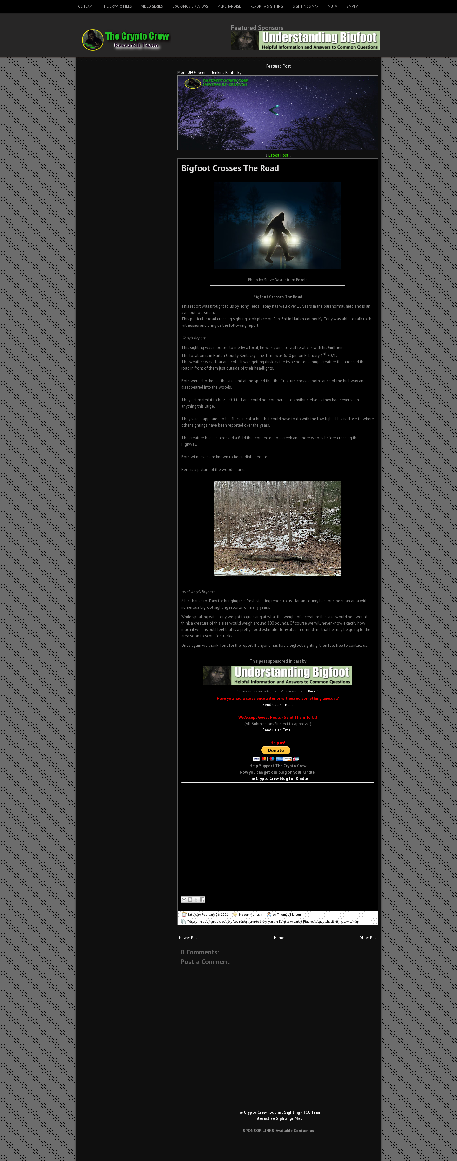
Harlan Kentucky (280, 921)
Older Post (368, 937)
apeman (209, 921)
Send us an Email (277, 704)
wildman (352, 921)
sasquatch (321, 921)
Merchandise (229, 6)
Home (279, 937)
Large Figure (303, 921)
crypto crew (258, 921)
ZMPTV (352, 6)
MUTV (332, 6)
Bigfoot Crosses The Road (230, 168)
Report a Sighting (266, 6)
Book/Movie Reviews (190, 6)
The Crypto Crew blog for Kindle (278, 778)
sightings (337, 921)
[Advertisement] (277, 792)
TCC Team (84, 6)
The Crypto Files (117, 6)
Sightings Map (305, 6)
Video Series (152, 6)
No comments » (250, 914)
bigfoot (221, 921)
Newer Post (189, 937)
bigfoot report (238, 921)
